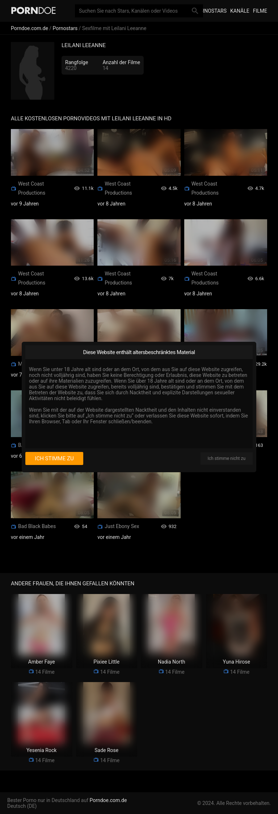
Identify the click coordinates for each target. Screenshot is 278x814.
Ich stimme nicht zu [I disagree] (226, 458)
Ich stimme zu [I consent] (54, 458)
